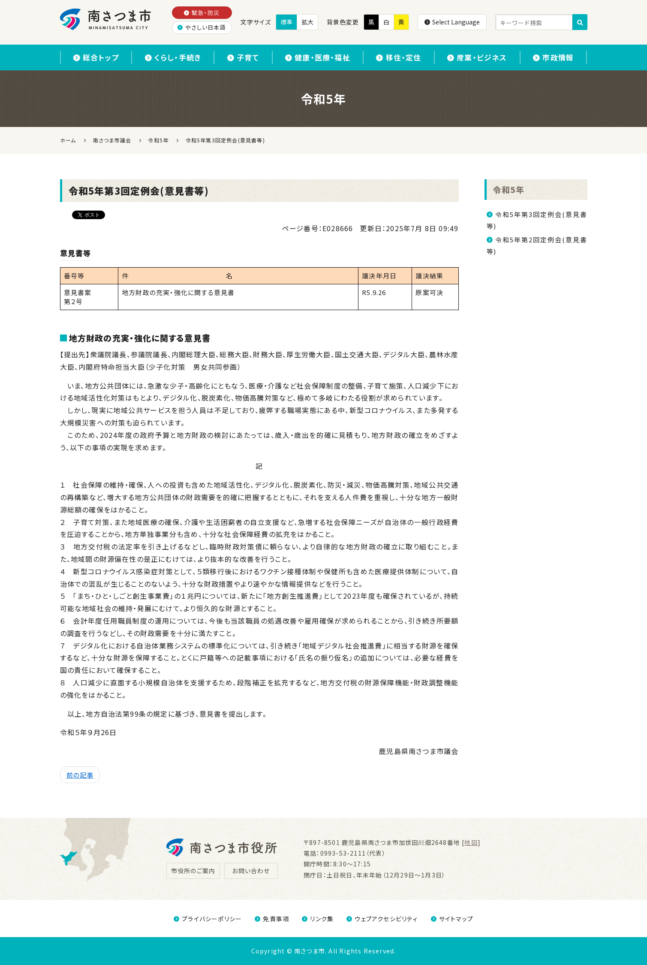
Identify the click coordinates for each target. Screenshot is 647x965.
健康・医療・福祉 (317, 57)
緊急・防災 (202, 13)
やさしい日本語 (202, 27)
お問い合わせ (251, 870)
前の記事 (80, 774)
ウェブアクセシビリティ (382, 918)
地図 (470, 842)
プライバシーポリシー (208, 918)
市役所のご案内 (193, 870)
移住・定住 (398, 57)
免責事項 (272, 918)
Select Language (452, 22)
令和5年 (509, 189)
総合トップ (96, 57)
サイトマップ (452, 918)
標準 (286, 22)
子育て (243, 57)
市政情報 (553, 57)
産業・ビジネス (477, 57)
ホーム (68, 140)
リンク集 (318, 918)
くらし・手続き (173, 57)
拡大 (307, 22)
